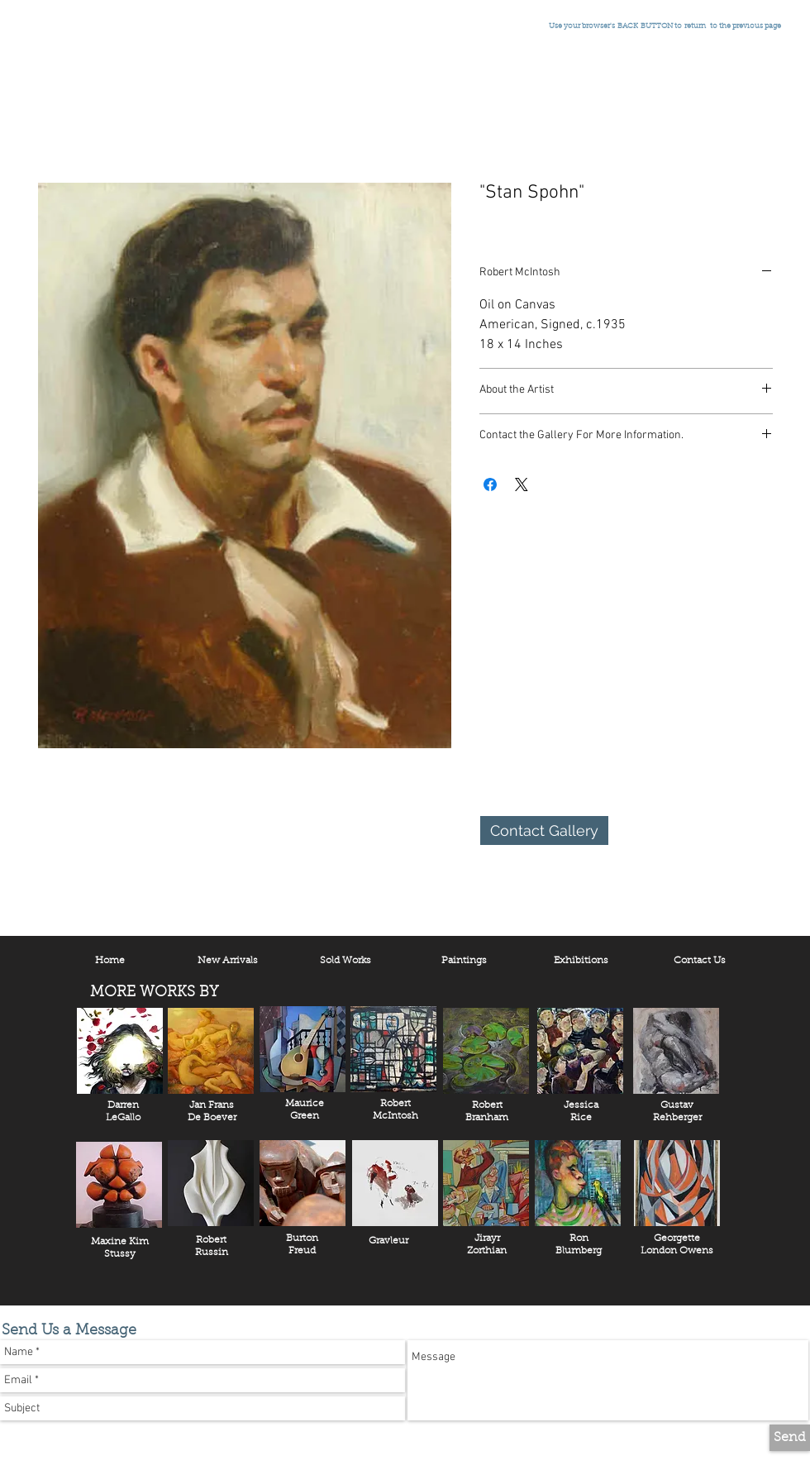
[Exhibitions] (581, 960)
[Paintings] (463, 960)
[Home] (109, 960)
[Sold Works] (345, 960)
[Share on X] (521, 484)
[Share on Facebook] (490, 484)
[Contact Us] (699, 960)
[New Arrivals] (227, 960)
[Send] (790, 1438)
